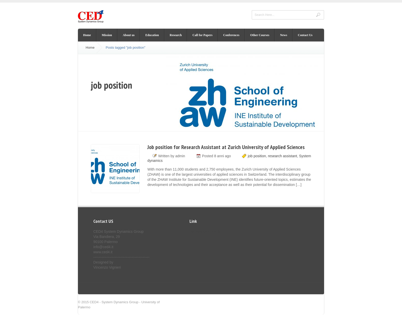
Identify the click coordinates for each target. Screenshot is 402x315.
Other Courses (259, 35)
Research (176, 35)
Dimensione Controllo (205, 231)
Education (152, 35)
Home (87, 35)
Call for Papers (203, 35)
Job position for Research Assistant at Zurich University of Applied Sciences (226, 147)
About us (129, 35)
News (283, 35)
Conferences (231, 35)
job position (257, 156)
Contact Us (305, 35)
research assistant (282, 156)
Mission (107, 35)
